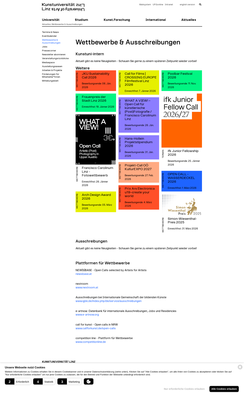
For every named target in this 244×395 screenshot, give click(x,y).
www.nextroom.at (87, 287)
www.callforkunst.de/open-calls (96, 328)
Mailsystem (145, 5)
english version (187, 5)
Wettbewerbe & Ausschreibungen (67, 24)
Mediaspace (48, 62)
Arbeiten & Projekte (52, 70)
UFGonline (158, 5)
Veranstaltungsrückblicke (55, 58)
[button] (18, 381)
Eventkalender (49, 36)
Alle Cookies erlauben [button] (224, 389)
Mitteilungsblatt (50, 81)
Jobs (44, 47)
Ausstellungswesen (52, 66)
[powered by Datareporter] (240, 369)
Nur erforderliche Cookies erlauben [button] (184, 389)
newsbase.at (84, 274)
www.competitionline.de (91, 342)
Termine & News (50, 32)
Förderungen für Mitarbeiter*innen (51, 75)
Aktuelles (46, 24)
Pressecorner (49, 50)
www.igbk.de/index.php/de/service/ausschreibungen (108, 301)
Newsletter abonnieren (54, 54)
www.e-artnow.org (87, 314)
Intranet (169, 5)
